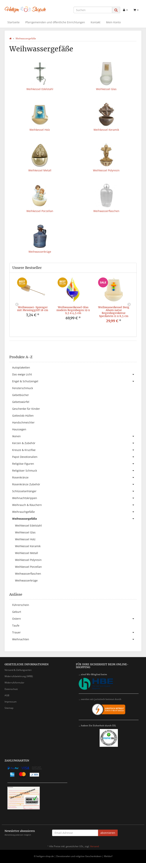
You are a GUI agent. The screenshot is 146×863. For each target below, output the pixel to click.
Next (129, 304)
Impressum (11, 701)
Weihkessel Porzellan (39, 211)
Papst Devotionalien (74, 456)
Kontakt (95, 22)
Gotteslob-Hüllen (23, 415)
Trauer (74, 632)
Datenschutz (11, 689)
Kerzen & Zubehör (74, 443)
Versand (94, 846)
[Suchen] (93, 10)
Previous (16, 304)
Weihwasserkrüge (40, 251)
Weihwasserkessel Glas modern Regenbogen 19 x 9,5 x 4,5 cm (73, 310)
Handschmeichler (23, 422)
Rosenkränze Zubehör (74, 484)
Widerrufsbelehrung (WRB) (19, 676)
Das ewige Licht (74, 374)
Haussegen (19, 429)
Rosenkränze (74, 477)
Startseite (13, 22)
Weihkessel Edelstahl (39, 89)
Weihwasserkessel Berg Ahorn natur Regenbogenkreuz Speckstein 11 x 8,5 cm (113, 312)
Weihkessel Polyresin (106, 170)
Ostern (74, 618)
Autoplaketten (21, 367)
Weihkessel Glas (106, 89)
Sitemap (9, 708)
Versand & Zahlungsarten (18, 670)
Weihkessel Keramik (106, 129)
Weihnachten (74, 639)
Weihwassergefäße (74, 518)
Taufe (15, 625)
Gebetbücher (20, 395)
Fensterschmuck (22, 388)
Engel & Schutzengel (74, 381)
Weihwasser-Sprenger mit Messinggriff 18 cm (32, 309)
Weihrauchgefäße (74, 511)
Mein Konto (113, 22)
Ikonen (74, 436)
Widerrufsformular (14, 682)
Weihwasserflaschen (106, 211)
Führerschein (20, 605)
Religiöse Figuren (74, 463)
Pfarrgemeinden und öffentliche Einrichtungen (55, 22)
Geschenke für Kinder (26, 409)
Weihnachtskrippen (74, 498)
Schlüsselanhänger (74, 491)
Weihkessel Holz (39, 129)
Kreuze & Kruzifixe (74, 450)
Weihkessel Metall (39, 170)
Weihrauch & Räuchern (74, 505)
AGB (7, 695)
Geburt (16, 612)
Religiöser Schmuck (74, 470)
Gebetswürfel (20, 402)
